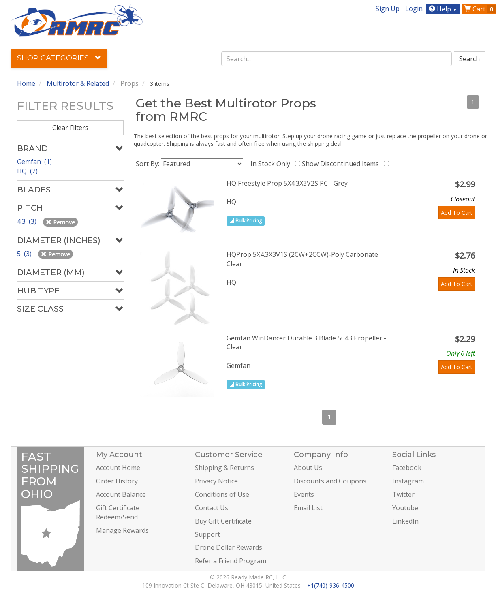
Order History (117, 481)
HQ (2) (27, 171)
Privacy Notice (216, 481)
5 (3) (25, 253)
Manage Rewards (122, 530)
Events (304, 494)
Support (207, 534)
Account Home (118, 467)
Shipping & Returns (224, 467)
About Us (308, 467)
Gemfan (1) (34, 161)
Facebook (406, 467)
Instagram (408, 481)
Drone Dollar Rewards (228, 547)
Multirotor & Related (78, 83)
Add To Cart (456, 212)
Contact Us (211, 507)
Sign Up (388, 8)
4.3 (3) (27, 221)
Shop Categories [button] (59, 57)
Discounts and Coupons (330, 481)
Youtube (405, 507)
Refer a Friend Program (230, 560)
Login (414, 8)
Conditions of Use (222, 494)
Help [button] (444, 8)
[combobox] (336, 58)
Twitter (403, 494)
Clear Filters (70, 127)
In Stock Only (271, 163)
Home (26, 83)
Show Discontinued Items (342, 163)
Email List (308, 507)
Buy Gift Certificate (223, 521)
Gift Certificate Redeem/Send (117, 512)
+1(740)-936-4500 (330, 585)
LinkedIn (405, 521)
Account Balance (121, 494)
